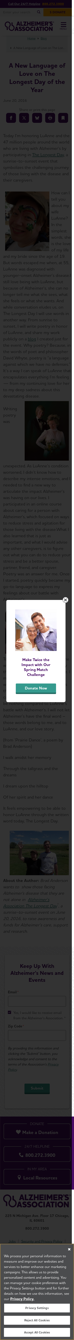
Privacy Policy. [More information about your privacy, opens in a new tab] (22, 1299)
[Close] (69, 1249)
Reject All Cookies (37, 1320)
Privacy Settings (37, 1308)
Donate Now (37, 705)
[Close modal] (68, 620)
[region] (37, 1292)
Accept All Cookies (37, 1332)
